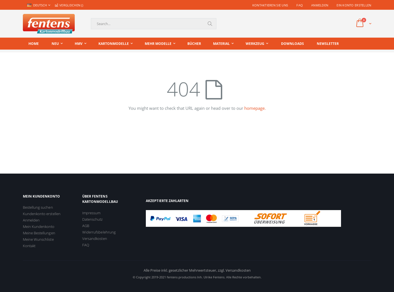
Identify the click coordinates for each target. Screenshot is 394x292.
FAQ (299, 5)
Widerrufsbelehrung (99, 232)
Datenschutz (92, 219)
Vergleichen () (68, 5)
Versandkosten (94, 238)
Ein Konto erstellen (354, 5)
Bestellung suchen (38, 207)
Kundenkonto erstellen (42, 213)
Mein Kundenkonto (39, 226)
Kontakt (29, 245)
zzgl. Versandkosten (234, 270)
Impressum (91, 212)
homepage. (255, 108)
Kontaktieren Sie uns (270, 5)
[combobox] (153, 23)
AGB (85, 225)
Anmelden (319, 5)
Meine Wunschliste (38, 239)
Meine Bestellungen (39, 232)
